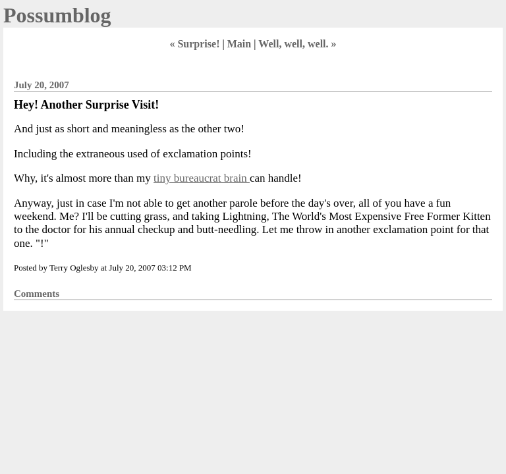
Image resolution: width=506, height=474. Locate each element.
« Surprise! (194, 43)
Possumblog (57, 15)
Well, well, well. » (297, 43)
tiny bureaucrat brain (202, 178)
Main (239, 43)
